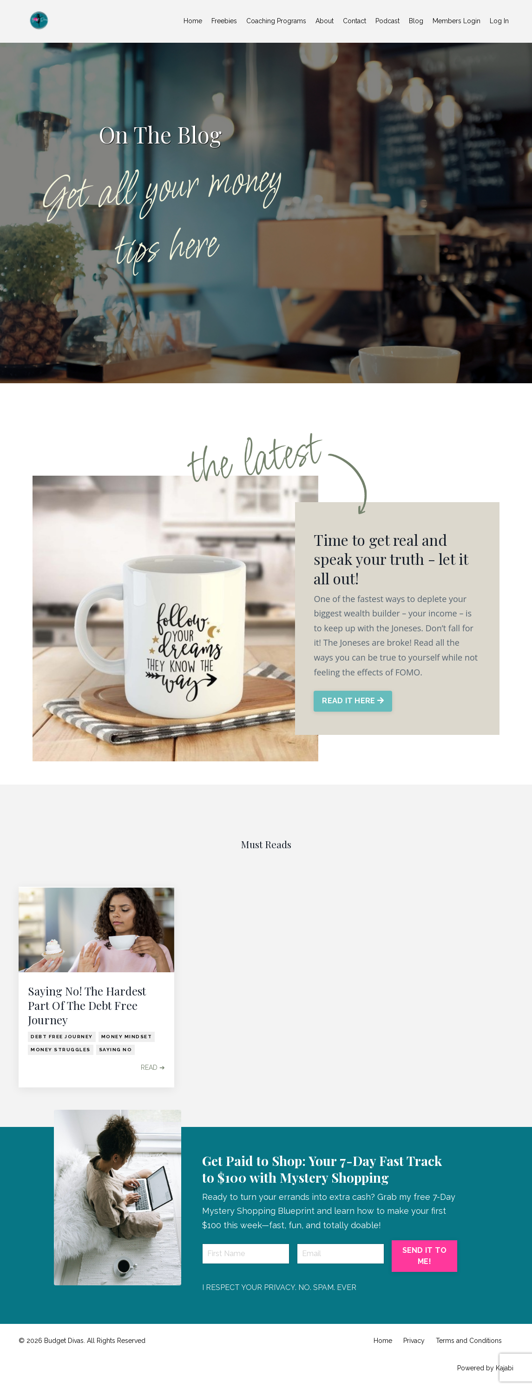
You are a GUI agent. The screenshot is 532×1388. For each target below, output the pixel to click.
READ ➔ (153, 1067)
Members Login (456, 21)
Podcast (387, 21)
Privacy (414, 1340)
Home (193, 21)
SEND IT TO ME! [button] (424, 1256)
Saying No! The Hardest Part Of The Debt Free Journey (87, 1005)
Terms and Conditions (469, 1340)
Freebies (224, 21)
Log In (499, 21)
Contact (354, 21)
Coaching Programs (276, 21)
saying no (115, 1049)
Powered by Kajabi (485, 1368)
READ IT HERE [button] (353, 700)
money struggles (61, 1049)
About (324, 21)
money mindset (126, 1036)
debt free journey (62, 1036)
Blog (416, 21)
